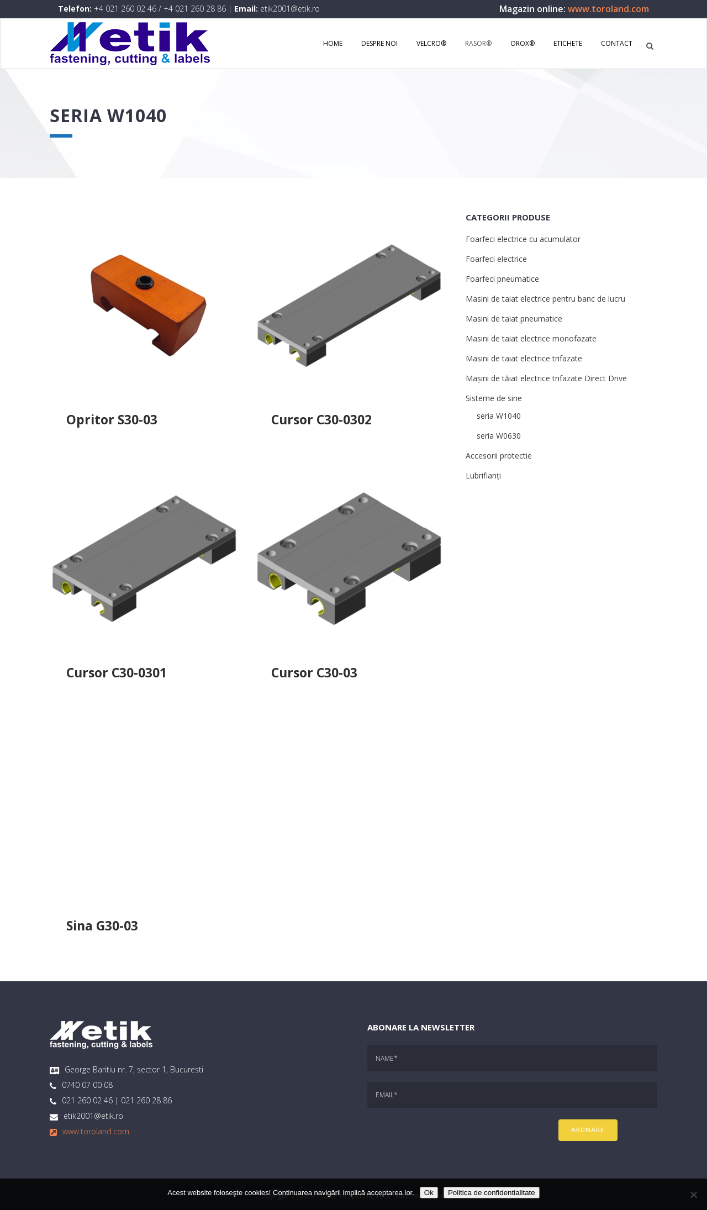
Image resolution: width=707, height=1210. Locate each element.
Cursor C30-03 (314, 672)
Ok (429, 1192)
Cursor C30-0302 (321, 419)
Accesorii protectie (499, 455)
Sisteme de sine (494, 398)
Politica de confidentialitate (491, 1192)
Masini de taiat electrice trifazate (524, 358)
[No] (693, 1194)
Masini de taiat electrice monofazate (531, 338)
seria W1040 (499, 416)
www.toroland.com (608, 9)
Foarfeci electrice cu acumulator (523, 239)
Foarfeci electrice (496, 259)
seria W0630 (499, 435)
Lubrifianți (483, 475)
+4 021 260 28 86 (194, 8)
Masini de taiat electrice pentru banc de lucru (545, 298)
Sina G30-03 (102, 925)
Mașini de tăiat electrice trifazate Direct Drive (546, 378)
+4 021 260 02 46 (125, 8)
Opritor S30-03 (111, 419)
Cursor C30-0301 (116, 672)
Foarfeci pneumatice (502, 278)
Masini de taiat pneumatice (514, 318)
